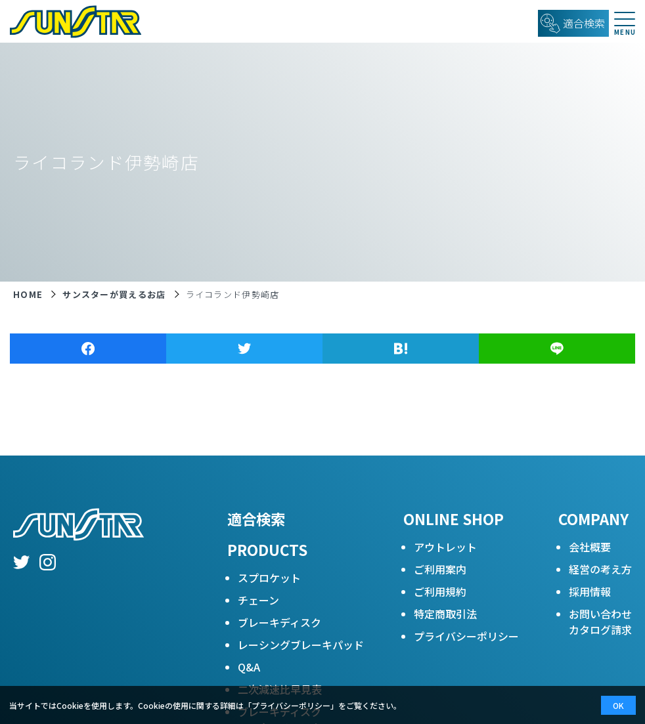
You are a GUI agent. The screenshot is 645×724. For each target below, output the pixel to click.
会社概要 (590, 547)
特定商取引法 (445, 614)
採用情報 (590, 591)
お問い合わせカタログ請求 (600, 621)
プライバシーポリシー (466, 636)
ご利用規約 (440, 591)
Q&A (249, 667)
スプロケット (269, 578)
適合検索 (256, 518)
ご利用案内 (440, 569)
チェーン (258, 600)
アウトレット (445, 547)
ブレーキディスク (279, 622)
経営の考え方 (600, 569)
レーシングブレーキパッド (301, 644)
